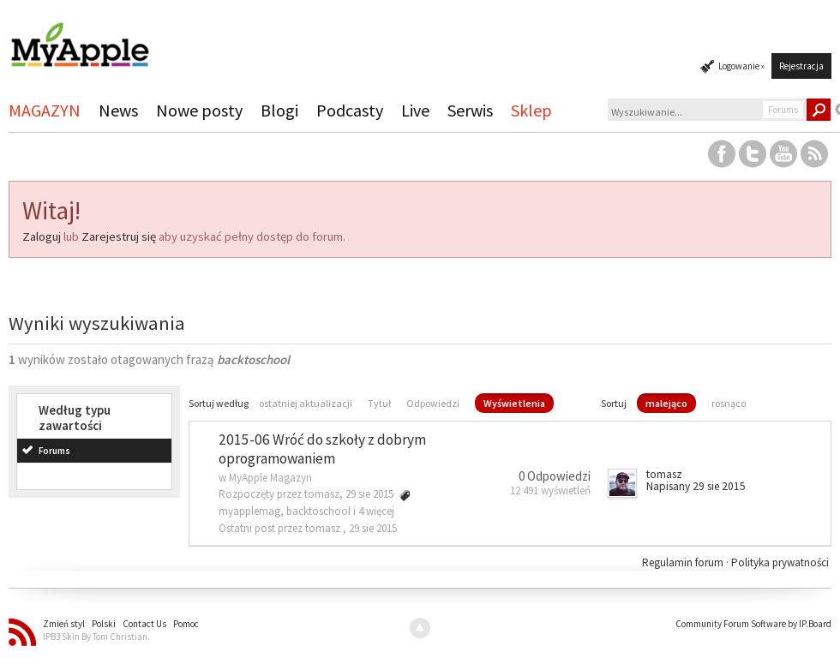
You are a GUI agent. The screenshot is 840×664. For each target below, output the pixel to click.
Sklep (531, 110)
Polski (104, 624)
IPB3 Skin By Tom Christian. (96, 637)
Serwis (470, 110)
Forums (54, 451)
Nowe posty (199, 110)
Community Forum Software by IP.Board (753, 624)
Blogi (279, 110)
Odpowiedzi (432, 403)
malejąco (666, 403)
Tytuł (379, 403)
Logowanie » (741, 66)
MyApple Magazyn (270, 477)
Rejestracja (801, 66)
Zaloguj (41, 236)
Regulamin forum (684, 562)
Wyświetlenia (514, 403)
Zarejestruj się (118, 236)
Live (415, 110)
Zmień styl (64, 624)
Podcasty (349, 110)
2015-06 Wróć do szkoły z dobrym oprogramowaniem (322, 449)
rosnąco (728, 403)
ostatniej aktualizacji (305, 403)
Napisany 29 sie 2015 (696, 486)
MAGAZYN (45, 110)
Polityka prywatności (780, 562)
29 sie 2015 (373, 528)
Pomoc (186, 624)
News (118, 110)
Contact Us (144, 624)
